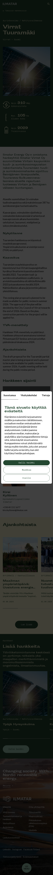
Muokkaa (26, 470)
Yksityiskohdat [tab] (29, 395)
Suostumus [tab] (9, 395)
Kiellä (26, 478)
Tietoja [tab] (46, 395)
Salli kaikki (26, 463)
